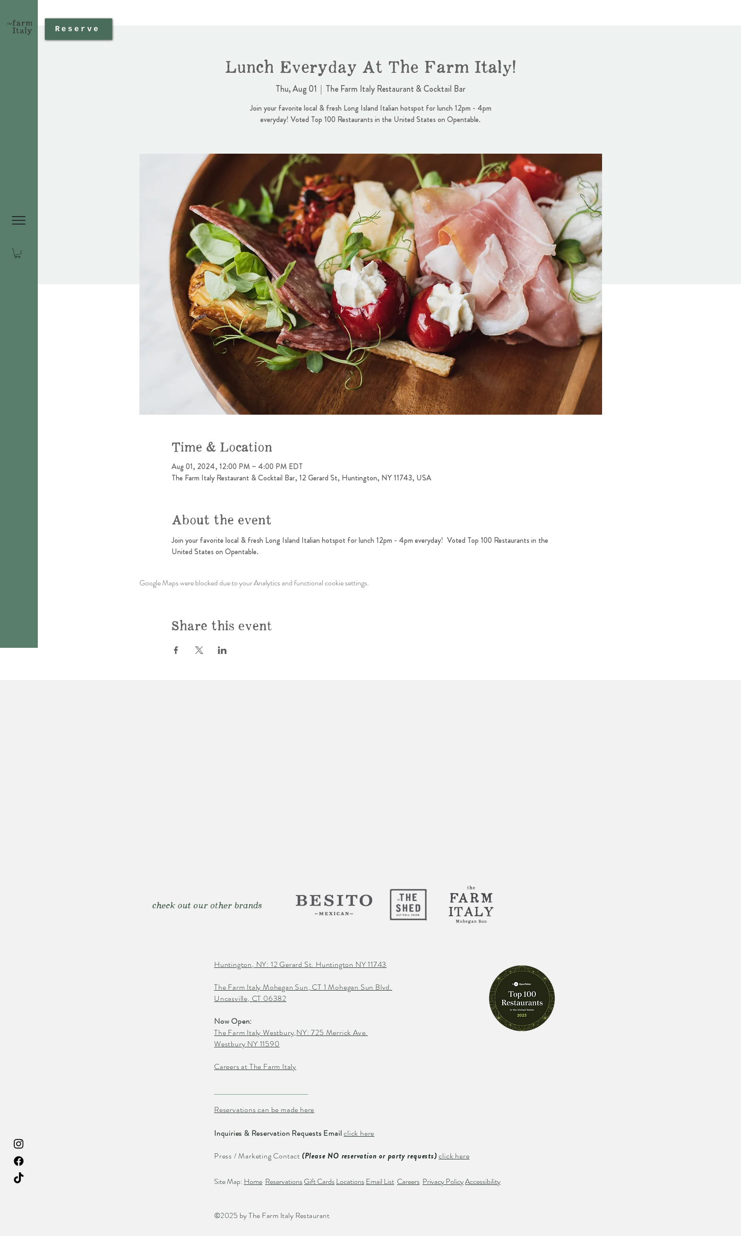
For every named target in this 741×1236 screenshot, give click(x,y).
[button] (19, 220)
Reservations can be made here (264, 1109)
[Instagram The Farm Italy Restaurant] (18, 1143)
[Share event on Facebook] (176, 650)
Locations (350, 1181)
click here (359, 1133)
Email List (380, 1181)
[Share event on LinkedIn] (222, 650)
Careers (408, 1181)
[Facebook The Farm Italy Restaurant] (18, 1161)
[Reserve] (78, 29)
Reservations (283, 1181)
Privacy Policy (443, 1181)
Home (253, 1181)
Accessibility (482, 1181)
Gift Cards (319, 1181)
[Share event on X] (199, 650)
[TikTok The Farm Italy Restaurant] (18, 1178)
